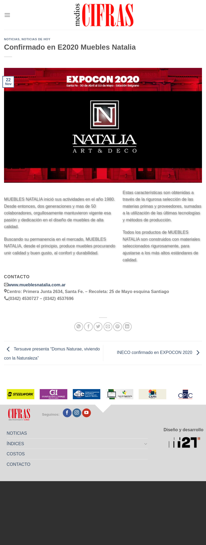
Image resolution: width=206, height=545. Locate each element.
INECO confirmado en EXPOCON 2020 (159, 352)
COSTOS (16, 454)
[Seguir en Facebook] (67, 413)
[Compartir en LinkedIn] (127, 326)
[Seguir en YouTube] (86, 413)
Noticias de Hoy (35, 39)
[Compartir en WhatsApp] (78, 326)
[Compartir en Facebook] (88, 326)
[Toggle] (146, 443)
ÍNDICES (15, 443)
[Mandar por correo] (108, 326)
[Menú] (7, 14)
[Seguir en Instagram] (76, 413)
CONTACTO (18, 464)
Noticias (12, 39)
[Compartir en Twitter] (98, 326)
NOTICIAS (17, 433)
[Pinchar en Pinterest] (117, 326)
